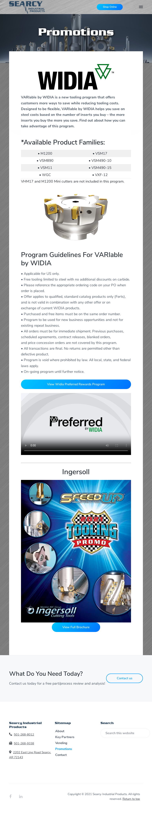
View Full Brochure (75, 627)
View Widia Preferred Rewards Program (76, 384)
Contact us (124, 678)
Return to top (131, 799)
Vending (61, 743)
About (59, 731)
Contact (61, 755)
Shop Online (110, 7)
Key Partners (64, 737)
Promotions (63, 749)
